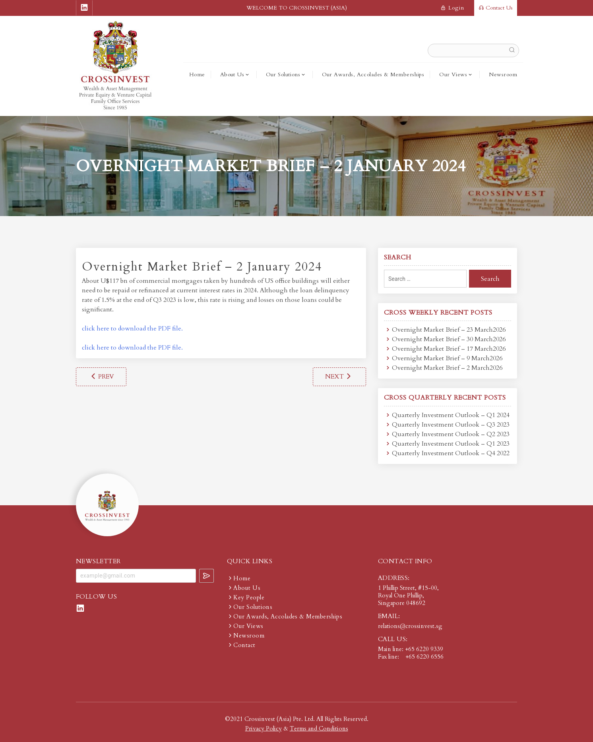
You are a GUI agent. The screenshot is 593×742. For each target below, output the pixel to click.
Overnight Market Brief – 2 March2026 (447, 367)
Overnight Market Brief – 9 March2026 (447, 358)
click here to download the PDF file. (132, 328)
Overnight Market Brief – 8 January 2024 (339, 376)
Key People (248, 597)
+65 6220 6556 (424, 657)
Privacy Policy (263, 728)
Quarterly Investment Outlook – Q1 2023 (451, 443)
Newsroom (503, 74)
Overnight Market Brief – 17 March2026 (449, 348)
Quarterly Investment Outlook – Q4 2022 (451, 453)
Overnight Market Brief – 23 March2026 (449, 329)
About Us (232, 74)
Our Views (453, 74)
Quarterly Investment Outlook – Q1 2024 (451, 415)
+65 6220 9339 (424, 649)
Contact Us (496, 8)
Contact (244, 645)
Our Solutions (283, 74)
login (452, 8)
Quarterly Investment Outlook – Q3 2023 (451, 424)
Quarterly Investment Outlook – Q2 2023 (451, 434)
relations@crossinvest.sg (410, 626)
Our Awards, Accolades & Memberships (373, 74)
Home (197, 74)
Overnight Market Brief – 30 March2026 (449, 339)
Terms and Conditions (319, 728)
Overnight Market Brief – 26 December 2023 (101, 376)
